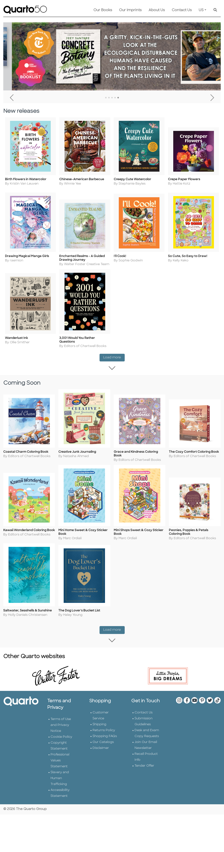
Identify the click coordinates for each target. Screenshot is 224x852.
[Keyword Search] (215, 10)
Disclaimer (101, 749)
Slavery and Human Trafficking (60, 779)
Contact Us (182, 10)
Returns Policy (104, 731)
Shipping (99, 725)
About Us (157, 10)
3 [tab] (112, 97)
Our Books (102, 10)
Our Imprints (130, 10)
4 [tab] (115, 97)
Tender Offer (144, 767)
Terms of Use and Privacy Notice (61, 726)
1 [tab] (105, 97)
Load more (114, 358)
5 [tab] (118, 97)
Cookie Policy (61, 738)
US (201, 10)
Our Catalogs (103, 743)
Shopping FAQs (105, 737)
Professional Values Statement (60, 761)
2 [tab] (108, 97)
